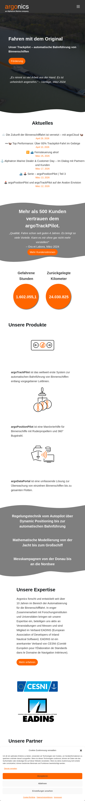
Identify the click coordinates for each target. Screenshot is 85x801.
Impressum (58, 797)
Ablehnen (42, 783)
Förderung (17, 61)
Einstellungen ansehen (42, 791)
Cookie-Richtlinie (29, 797)
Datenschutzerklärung (44, 797)
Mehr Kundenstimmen (42, 252)
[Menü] (78, 6)
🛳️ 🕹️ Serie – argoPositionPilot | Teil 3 (42, 173)
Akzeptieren (42, 776)
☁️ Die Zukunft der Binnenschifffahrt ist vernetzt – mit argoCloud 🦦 (42, 134)
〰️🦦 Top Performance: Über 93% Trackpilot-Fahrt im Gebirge (42, 143)
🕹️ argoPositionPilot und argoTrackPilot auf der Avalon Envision (42, 182)
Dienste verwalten (10, 768)
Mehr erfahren (27, 662)
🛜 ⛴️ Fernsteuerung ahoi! (42, 152)
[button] (81, 750)
